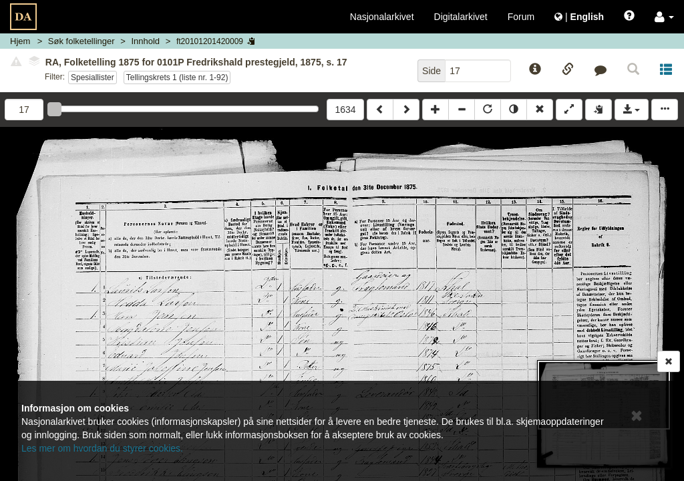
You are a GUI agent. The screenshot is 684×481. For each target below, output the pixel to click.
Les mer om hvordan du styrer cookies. (102, 448)
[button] (664, 16)
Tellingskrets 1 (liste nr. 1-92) (177, 77)
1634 (345, 109)
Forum (521, 16)
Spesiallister (92, 77)
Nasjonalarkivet (382, 16)
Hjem (20, 41)
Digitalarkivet (461, 16)
